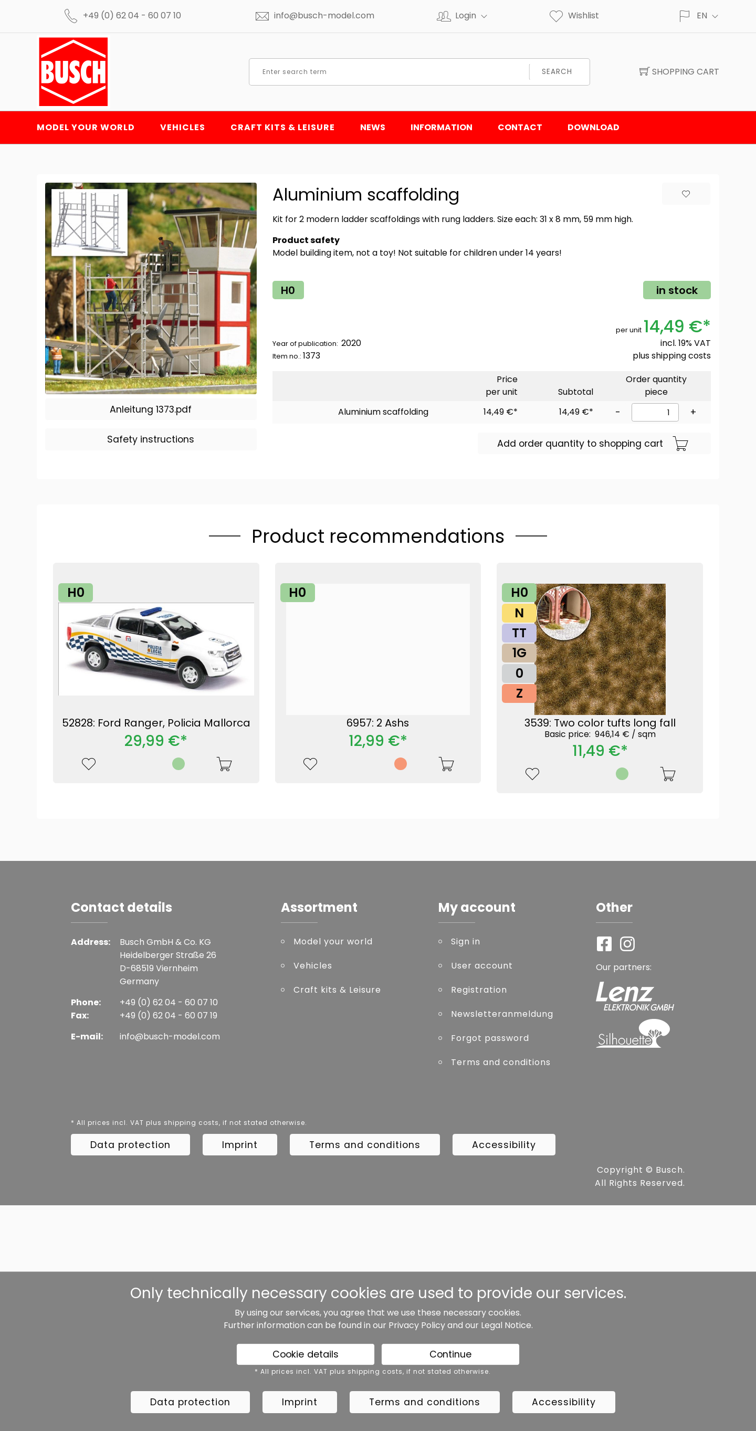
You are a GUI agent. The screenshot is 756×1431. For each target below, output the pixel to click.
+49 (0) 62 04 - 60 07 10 (132, 15)
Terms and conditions (501, 1062)
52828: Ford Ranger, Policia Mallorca (156, 723)
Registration (479, 990)
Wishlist (573, 15)
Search (557, 72)
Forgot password (490, 1038)
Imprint (240, 1145)
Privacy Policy (416, 1325)
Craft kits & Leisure (282, 127)
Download (594, 127)
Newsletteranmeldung (502, 1014)
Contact (520, 127)
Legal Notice (506, 1325)
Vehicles (182, 127)
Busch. (670, 1170)
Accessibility (504, 1145)
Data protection (130, 1145)
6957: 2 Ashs (377, 723)
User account (482, 966)
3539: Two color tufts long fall (600, 728)
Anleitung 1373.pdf (151, 409)
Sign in (465, 941)
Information (441, 127)
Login (475, 15)
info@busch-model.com (324, 15)
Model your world (86, 127)
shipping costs (681, 356)
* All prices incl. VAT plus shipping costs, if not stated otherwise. (189, 1123)
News (372, 127)
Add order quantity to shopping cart (593, 444)
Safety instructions (150, 439)
